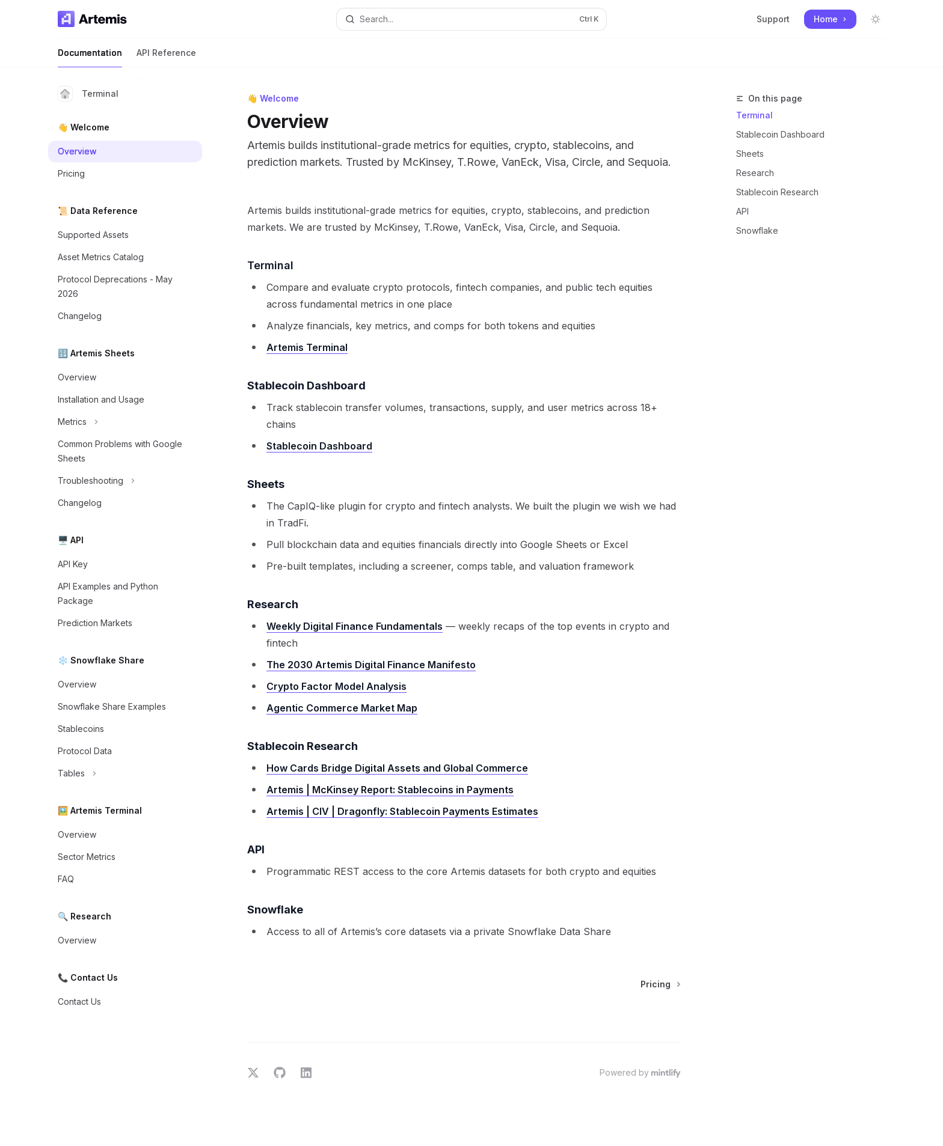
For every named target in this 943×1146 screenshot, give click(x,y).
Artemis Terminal (307, 347)
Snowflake (757, 230)
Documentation (90, 57)
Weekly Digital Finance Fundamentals (354, 626)
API (742, 211)
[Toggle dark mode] (875, 19)
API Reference (166, 57)
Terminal (88, 94)
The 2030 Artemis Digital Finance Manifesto (371, 665)
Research (755, 173)
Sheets (750, 153)
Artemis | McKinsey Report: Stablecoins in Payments (390, 790)
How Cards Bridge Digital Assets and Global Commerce (397, 768)
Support (773, 19)
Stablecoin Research (777, 192)
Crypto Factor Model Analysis (336, 686)
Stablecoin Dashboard (780, 134)
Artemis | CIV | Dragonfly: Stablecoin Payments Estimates (402, 811)
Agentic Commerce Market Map (341, 708)
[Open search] (471, 19)
